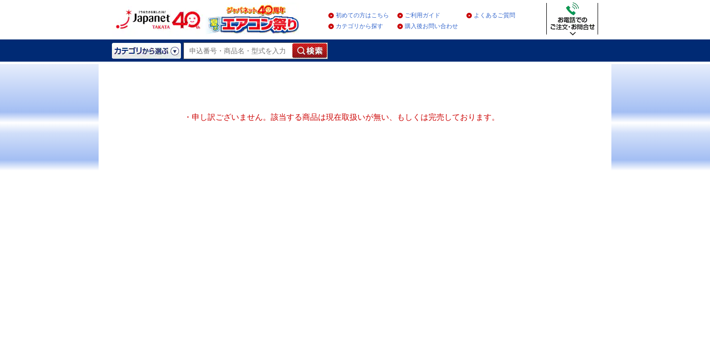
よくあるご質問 (494, 15)
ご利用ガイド (422, 15)
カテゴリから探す (359, 26)
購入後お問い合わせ (431, 26)
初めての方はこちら (362, 15)
